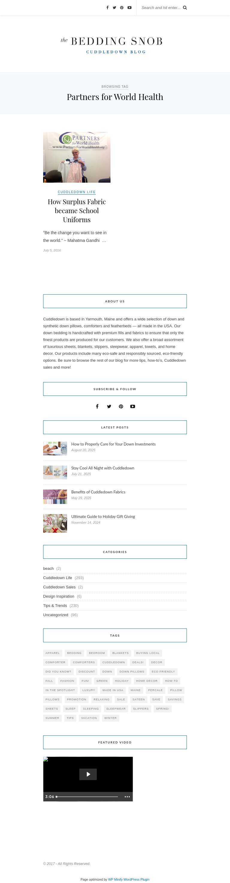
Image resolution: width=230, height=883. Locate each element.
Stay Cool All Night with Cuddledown (103, 468)
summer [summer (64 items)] (52, 718)
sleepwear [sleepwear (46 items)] (116, 708)
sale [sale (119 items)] (121, 699)
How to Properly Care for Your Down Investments (113, 444)
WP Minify (115, 879)
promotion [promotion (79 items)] (77, 699)
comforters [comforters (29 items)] (84, 662)
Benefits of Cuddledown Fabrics (98, 492)
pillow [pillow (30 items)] (176, 690)
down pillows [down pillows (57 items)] (131, 671)
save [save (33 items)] (156, 699)
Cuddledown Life (77, 192)
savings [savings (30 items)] (174, 699)
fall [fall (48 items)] (49, 680)
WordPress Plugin (136, 879)
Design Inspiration (58, 596)
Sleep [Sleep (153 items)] (71, 708)
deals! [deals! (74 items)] (138, 662)
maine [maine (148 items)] (136, 690)
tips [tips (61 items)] (70, 718)
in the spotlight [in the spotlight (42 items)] (60, 690)
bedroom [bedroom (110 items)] (97, 653)
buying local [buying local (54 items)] (148, 653)
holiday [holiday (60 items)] (122, 680)
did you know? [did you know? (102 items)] (58, 671)
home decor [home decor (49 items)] (147, 680)
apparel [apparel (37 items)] (53, 653)
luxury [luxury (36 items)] (88, 690)
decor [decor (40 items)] (157, 662)
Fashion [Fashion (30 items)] (67, 680)
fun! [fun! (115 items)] (85, 680)
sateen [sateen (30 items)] (139, 699)
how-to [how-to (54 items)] (171, 680)
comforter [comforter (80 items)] (56, 662)
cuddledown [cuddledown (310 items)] (113, 662)
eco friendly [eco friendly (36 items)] (163, 671)
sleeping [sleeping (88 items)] (91, 708)
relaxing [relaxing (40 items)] (102, 699)
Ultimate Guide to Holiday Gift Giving (103, 516)
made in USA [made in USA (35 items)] (112, 690)
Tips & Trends (55, 605)
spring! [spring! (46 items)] (162, 708)
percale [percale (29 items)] (155, 690)
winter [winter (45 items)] (111, 718)
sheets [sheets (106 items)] (52, 708)
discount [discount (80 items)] (86, 671)
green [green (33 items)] (102, 680)
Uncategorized (55, 615)
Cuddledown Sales (59, 587)
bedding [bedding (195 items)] (74, 653)
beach (48, 568)
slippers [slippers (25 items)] (141, 708)
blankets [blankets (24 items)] (120, 653)
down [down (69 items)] (107, 671)
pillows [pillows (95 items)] (53, 699)
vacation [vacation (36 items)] (89, 718)
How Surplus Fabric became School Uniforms (77, 210)
